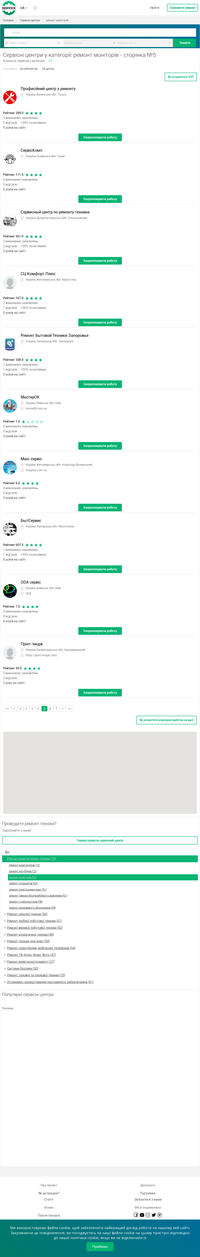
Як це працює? (48, 1193)
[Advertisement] (100, 1039)
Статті (49, 1199)
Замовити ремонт (182, 8)
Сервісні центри (30, 20)
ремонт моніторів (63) (23, 877)
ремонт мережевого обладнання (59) (32, 907)
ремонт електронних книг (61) (28, 889)
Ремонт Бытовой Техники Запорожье (54, 335)
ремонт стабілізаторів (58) (26, 901)
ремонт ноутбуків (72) (23, 871)
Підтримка (147, 1193)
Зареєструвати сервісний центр (100, 840)
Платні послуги (49, 1215)
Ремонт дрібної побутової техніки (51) (34, 921)
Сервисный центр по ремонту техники (55, 212)
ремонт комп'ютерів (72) (24, 865)
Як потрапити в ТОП (181, 76)
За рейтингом (29, 68)
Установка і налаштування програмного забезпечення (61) (50, 982)
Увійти (154, 8)
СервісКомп (31, 150)
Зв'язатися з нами (148, 1199)
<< (7, 708)
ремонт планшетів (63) (23, 883)
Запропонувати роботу (100, 137)
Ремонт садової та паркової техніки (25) (36, 975)
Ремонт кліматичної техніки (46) (30, 934)
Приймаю (100, 1247)
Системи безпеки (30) (22, 968)
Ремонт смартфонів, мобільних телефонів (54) (41, 948)
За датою (48, 68)
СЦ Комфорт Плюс (38, 273)
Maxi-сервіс (31, 458)
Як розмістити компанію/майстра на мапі (167, 720)
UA (22, 8)
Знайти (184, 43)
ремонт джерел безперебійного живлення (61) (38, 895)
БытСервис (31, 520)
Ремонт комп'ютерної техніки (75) (31, 858)
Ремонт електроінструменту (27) (30, 962)
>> (69, 708)
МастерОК (30, 397)
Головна (8, 20)
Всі (7, 852)
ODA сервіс (31, 582)
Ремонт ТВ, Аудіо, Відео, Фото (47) (31, 955)
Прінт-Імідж (32, 644)
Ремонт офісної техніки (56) (27, 914)
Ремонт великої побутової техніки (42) (34, 928)
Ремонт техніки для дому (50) (28, 941)
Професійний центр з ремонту (48, 88)
